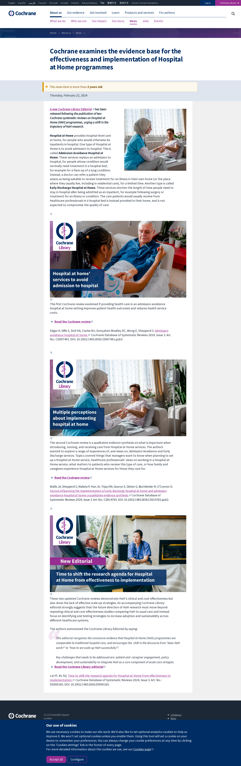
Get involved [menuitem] (98, 13)
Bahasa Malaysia (89, 2)
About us (66, 32)
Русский (53, 2)
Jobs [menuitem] (145, 21)
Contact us (176, 714)
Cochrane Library (228, 2)
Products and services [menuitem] (139, 13)
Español (22, 2)
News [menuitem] (133, 21)
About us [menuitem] (56, 13)
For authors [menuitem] (167, 13)
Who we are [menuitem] (79, 21)
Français (42, 2)
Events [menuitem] (158, 21)
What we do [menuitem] (58, 21)
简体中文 (124, 2)
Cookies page (142, 749)
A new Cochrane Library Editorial (71, 109)
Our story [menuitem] (118, 21)
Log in (208, 2)
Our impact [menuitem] (99, 21)
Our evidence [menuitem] (75, 13)
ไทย (102, 2)
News (79, 32)
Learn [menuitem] (115, 13)
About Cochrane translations (145, 2)
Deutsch (75, 2)
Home (53, 32)
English (12, 2)
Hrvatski (64, 2)
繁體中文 (111, 2)
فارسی (32, 2)
